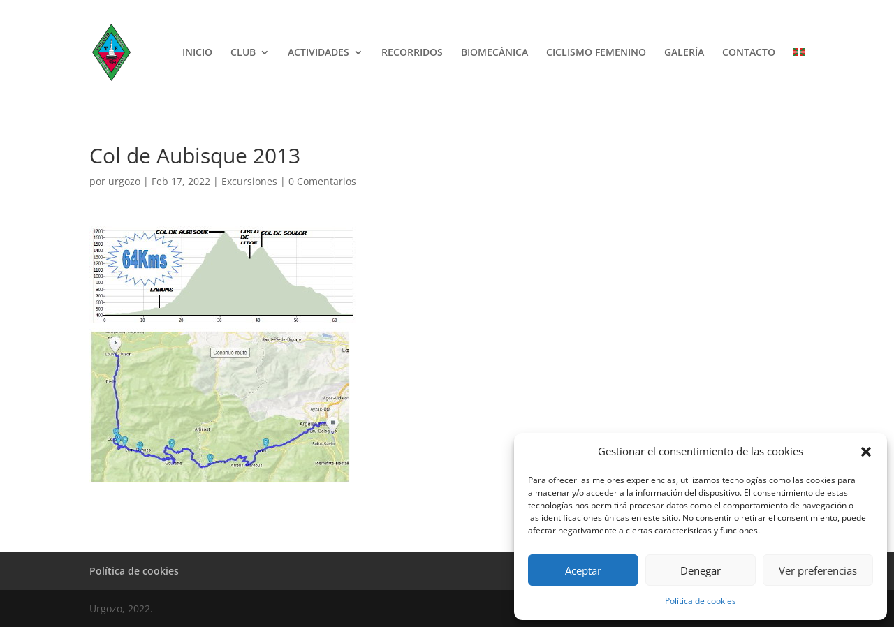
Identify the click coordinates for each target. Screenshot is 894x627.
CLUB (243, 53)
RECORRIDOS (412, 53)
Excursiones (249, 181)
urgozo (124, 181)
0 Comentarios (322, 181)
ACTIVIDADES (318, 53)
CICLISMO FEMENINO (596, 53)
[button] (866, 452)
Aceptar (583, 570)
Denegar (700, 570)
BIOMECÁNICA (494, 53)
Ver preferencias (818, 570)
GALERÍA (684, 53)
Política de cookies (700, 601)
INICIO (197, 53)
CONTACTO (748, 53)
